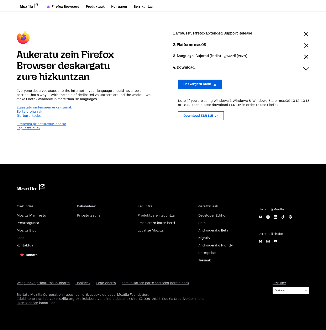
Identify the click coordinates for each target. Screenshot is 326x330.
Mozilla (30, 187)
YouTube (275, 241)
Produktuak (95, 7)
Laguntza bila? (28, 128)
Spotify (290, 217)
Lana (20, 238)
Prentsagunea (28, 223)
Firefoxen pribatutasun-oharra (41, 124)
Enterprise (207, 253)
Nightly (204, 238)
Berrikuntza (143, 7)
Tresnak (204, 260)
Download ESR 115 (201, 116)
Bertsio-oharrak (29, 111)
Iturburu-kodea (29, 116)
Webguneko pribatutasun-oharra (43, 283)
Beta (202, 223)
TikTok (283, 217)
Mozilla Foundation (132, 295)
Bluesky (260, 217)
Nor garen (119, 7)
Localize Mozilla (151, 230)
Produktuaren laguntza (156, 215)
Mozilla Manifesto (31, 215)
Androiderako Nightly (215, 245)
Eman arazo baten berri (156, 223)
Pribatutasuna (88, 215)
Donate (28, 255)
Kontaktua (25, 245)
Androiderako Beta (213, 230)
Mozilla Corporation (46, 295)
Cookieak (82, 283)
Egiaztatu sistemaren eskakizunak (44, 107)
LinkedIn (275, 217)
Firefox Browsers (63, 7)
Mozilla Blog (27, 230)
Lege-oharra (106, 283)
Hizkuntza (279, 283)
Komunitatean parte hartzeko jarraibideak (155, 283)
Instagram (268, 217)
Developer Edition (212, 215)
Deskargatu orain (200, 84)
